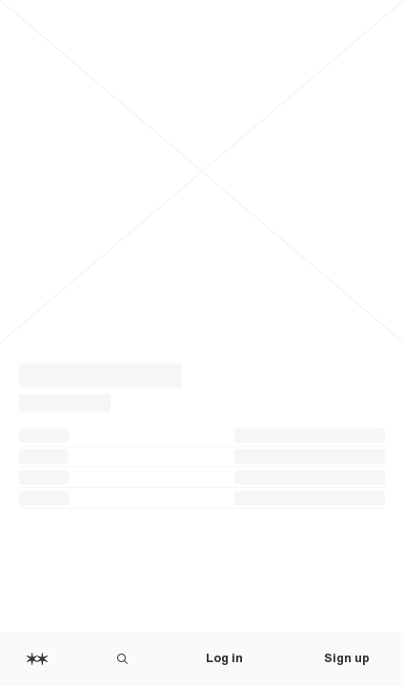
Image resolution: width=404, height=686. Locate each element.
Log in (224, 658)
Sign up (347, 658)
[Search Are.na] (122, 658)
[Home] (36, 658)
